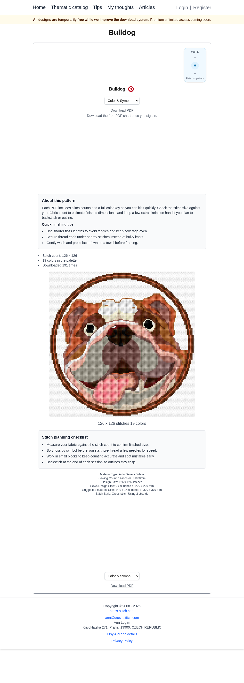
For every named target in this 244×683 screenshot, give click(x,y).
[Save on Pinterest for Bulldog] (131, 89)
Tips (97, 7)
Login (182, 7)
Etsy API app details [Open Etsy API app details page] (122, 634)
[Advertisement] (122, 156)
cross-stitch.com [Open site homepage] (122, 611)
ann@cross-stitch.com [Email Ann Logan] (122, 618)
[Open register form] (122, 110)
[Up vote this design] (195, 58)
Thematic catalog (69, 7)
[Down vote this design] (195, 73)
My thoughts (120, 7)
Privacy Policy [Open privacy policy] (121, 641)
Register (202, 7)
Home (39, 7)
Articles (147, 7)
